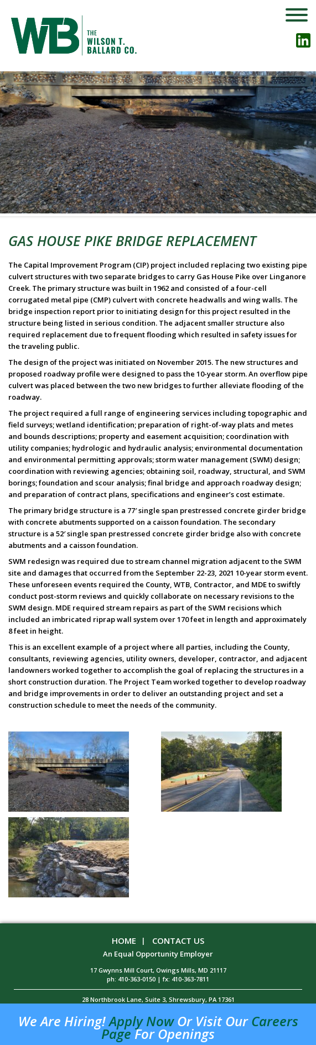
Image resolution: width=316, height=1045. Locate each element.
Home (124, 940)
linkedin (303, 40)
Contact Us (178, 940)
